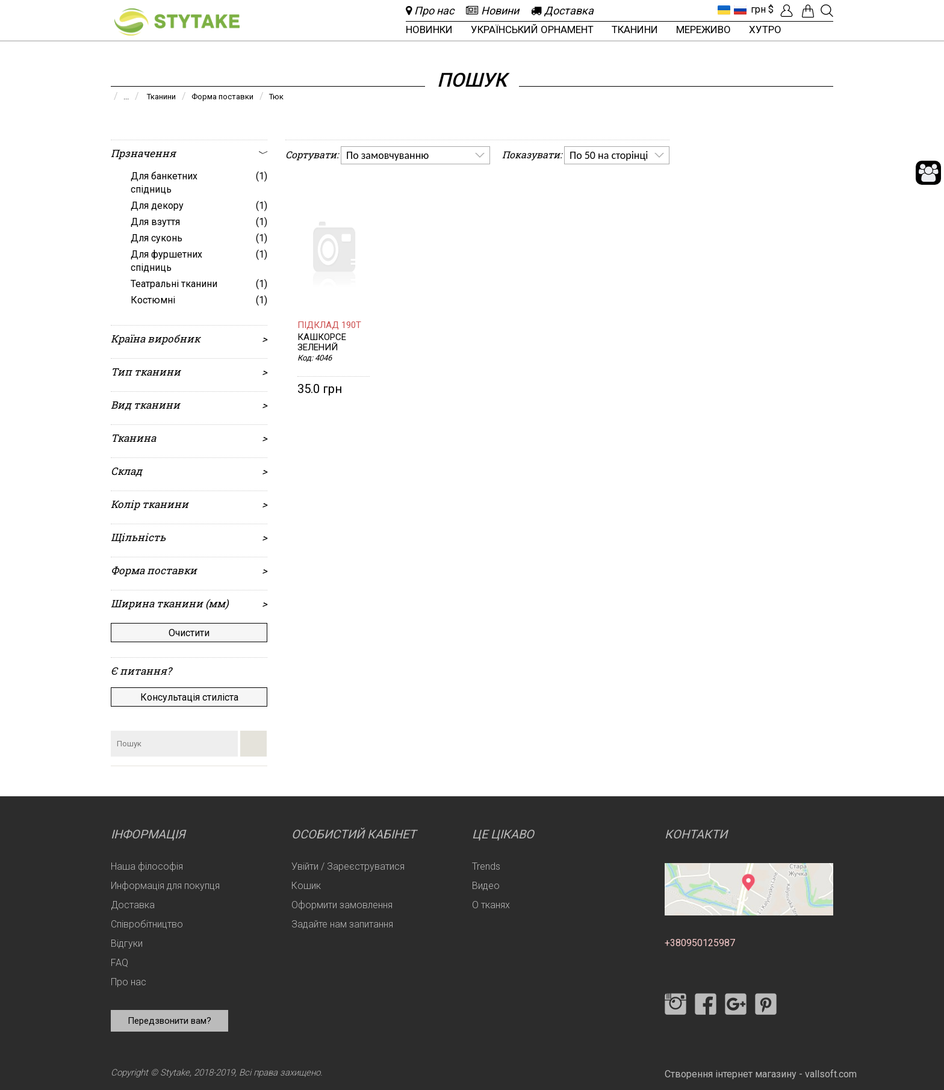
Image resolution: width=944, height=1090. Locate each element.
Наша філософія (147, 866)
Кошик (306, 885)
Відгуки (127, 943)
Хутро (765, 29)
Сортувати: (311, 154)
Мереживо (703, 29)
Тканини (635, 29)
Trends (486, 866)
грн (758, 9)
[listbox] (415, 155)
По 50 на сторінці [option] (609, 155)
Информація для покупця (165, 885)
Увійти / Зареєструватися (348, 866)
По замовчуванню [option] (387, 155)
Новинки (429, 29)
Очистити (189, 633)
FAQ (119, 962)
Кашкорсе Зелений (321, 342)
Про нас (128, 982)
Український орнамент (532, 29)
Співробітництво (147, 924)
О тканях (491, 905)
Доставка (133, 905)
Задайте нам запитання (342, 924)
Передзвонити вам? (169, 1020)
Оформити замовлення (342, 905)
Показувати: (532, 154)
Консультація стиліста (189, 697)
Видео (486, 885)
